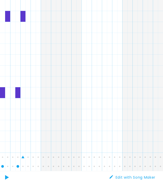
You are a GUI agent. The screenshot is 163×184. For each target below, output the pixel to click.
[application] (81, 85)
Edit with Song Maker (135, 177)
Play (7, 177)
